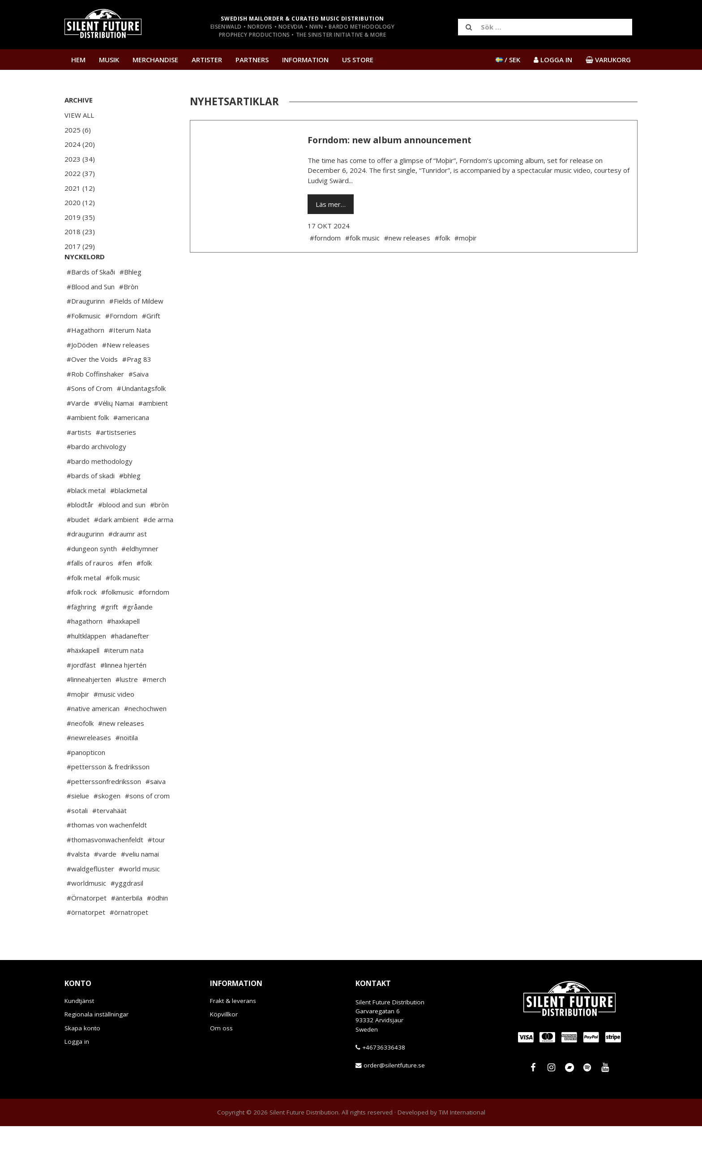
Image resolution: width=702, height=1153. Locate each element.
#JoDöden (82, 371)
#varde (105, 880)
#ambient (153, 429)
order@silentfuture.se (394, 1092)
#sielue (78, 822)
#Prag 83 (136, 385)
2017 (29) (79, 246)
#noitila (127, 764)
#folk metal (84, 604)
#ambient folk (88, 444)
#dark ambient (116, 546)
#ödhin (157, 924)
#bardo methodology (100, 488)
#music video (114, 720)
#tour (156, 866)
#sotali (77, 837)
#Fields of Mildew (136, 327)
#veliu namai (140, 880)
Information (305, 59)
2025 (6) (77, 129)
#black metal (86, 517)
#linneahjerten (89, 706)
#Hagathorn (85, 356)
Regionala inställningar (96, 1041)
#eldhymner (139, 575)
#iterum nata (124, 677)
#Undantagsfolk (141, 415)
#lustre (127, 706)
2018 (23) (79, 231)
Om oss (221, 1055)
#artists (79, 458)
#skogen (107, 822)
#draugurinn (85, 560)
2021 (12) (79, 188)
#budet (78, 546)
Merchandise (155, 59)
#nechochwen (145, 735)
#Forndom (121, 342)
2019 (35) (79, 217)
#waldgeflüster (90, 895)
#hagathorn (85, 647)
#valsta (78, 880)
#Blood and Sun (91, 313)
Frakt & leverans (233, 1028)
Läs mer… (331, 204)
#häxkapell (83, 677)
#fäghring (81, 633)
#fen (125, 589)
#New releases (126, 371)
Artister (207, 59)
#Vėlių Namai (114, 429)
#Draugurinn (86, 327)
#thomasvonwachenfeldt (105, 866)
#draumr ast (127, 560)
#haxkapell (123, 647)
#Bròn (128, 313)
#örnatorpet (86, 938)
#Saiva (138, 400)
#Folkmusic (84, 342)
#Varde (78, 429)
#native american (93, 735)
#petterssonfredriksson (104, 808)
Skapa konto (82, 1055)
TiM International (462, 1139)
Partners (252, 59)
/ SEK (508, 59)
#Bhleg (130, 298)
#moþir (78, 720)
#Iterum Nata (130, 356)
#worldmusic (86, 909)
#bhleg (130, 502)
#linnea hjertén (123, 691)
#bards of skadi (91, 502)
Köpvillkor (224, 1041)
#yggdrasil (127, 909)
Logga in (76, 1068)
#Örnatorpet (87, 924)
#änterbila (126, 924)
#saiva (156, 808)
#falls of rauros (90, 589)
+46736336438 (383, 1074)
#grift (109, 633)
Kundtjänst (79, 1028)
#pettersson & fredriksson (108, 793)
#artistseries (116, 458)
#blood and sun (122, 531)
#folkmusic (117, 618)
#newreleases (89, 764)
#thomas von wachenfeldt (107, 851)
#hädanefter (130, 662)
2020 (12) (79, 202)
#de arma (158, 546)
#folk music (123, 604)
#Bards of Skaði (91, 298)
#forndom (153, 618)
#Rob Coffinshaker (95, 400)
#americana (131, 444)
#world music (139, 895)
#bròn (159, 531)
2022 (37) (79, 173)
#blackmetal (128, 517)
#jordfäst (81, 691)
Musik (109, 59)
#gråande (138, 633)
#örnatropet (129, 938)
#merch (154, 706)
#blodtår (80, 531)
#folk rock (82, 618)
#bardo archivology (96, 473)
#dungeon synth (92, 575)
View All (79, 115)
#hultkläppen (86, 662)
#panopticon (86, 779)
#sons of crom (147, 822)
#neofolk (80, 750)
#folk (144, 589)
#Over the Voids (92, 385)
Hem (78, 59)
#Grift (151, 342)
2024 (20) (79, 144)
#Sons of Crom (89, 415)
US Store (357, 59)
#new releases (121, 750)
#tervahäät (109, 837)
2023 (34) (79, 158)
